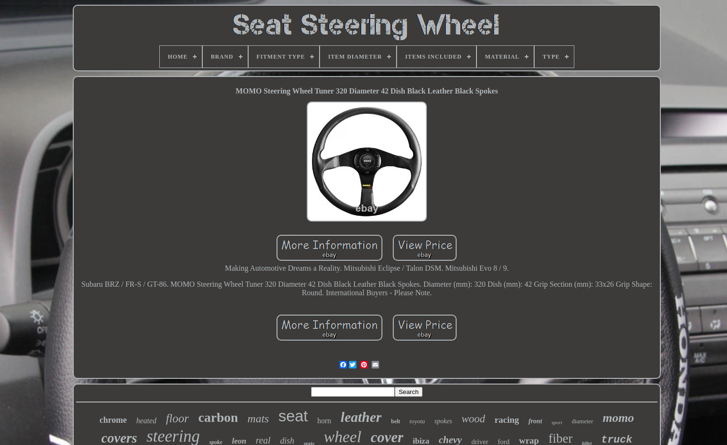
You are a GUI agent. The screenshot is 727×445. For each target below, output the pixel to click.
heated (146, 421)
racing (506, 420)
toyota (417, 421)
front (535, 421)
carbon (218, 417)
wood (473, 419)
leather (361, 417)
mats (258, 418)
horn (324, 421)
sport (557, 422)
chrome (113, 420)
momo (618, 418)
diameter (582, 421)
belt (395, 421)
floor (177, 418)
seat (293, 416)
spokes (443, 421)
